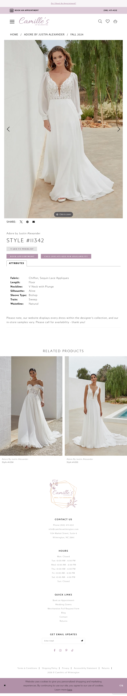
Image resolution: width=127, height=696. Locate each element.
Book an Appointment (63, 602)
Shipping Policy (49, 671)
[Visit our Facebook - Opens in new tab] (54, 653)
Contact (63, 619)
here (69, 692)
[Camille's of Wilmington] (34, 22)
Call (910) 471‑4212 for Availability (71, 258)
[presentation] (31, 408)
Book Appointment (23, 258)
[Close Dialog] (5, 688)
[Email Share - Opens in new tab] (33, 222)
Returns (63, 623)
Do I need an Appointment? (63, 4)
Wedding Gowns (63, 606)
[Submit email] (84, 643)
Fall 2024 (76, 35)
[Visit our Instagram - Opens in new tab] (60, 653)
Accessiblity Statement (85, 671)
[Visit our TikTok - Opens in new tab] (72, 653)
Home (14, 35)
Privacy (65, 671)
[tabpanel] (63, 130)
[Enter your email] (63, 643)
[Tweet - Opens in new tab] (21, 222)
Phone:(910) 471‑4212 (63, 527)
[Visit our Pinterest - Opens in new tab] (66, 653)
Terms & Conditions (27, 671)
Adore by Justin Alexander (44, 35)
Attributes (16, 265)
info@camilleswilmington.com (64, 531)
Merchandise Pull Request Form (63, 611)
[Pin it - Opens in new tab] (27, 222)
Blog (63, 615)
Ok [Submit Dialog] (121, 688)
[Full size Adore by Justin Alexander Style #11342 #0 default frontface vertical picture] (63, 130)
